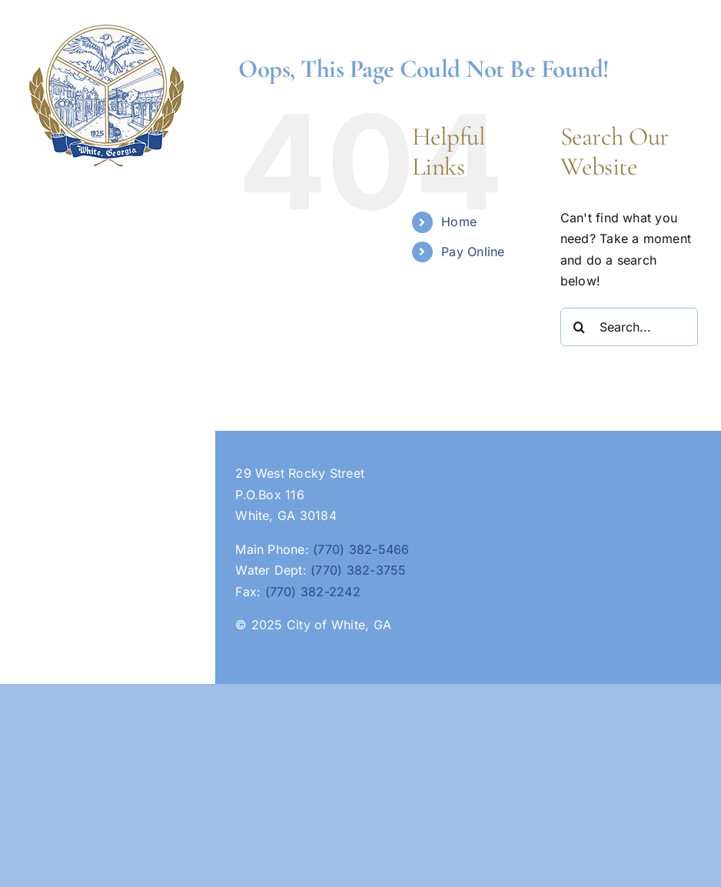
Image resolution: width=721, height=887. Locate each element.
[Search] (579, 327)
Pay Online (472, 251)
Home (459, 221)
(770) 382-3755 (358, 570)
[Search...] (629, 327)
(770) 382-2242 (312, 591)
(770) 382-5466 (361, 549)
